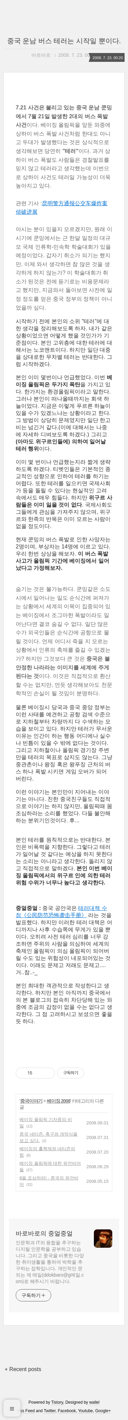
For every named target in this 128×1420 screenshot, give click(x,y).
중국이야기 (31, 1101)
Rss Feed (25, 1410)
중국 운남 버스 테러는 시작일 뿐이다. (64, 41)
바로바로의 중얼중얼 (44, 1233)
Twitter (50, 1410)
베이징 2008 (58, 1101)
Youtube (85, 1410)
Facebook (67, 1410)
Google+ (103, 1410)
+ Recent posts (23, 1369)
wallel (94, 1402)
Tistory (57, 1402)
